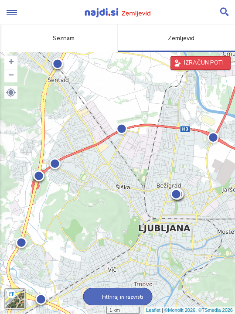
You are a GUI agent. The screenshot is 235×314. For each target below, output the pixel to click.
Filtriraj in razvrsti (117, 297)
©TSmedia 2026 (215, 310)
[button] (10, 92)
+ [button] (11, 62)
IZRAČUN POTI (204, 63)
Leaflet (153, 310)
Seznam (59, 38)
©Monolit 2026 (179, 310)
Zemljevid (176, 38)
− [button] (11, 75)
